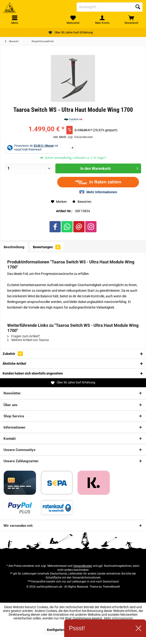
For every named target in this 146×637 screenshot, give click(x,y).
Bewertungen (47, 247)
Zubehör (13, 354)
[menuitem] (131, 20)
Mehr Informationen (118, 618)
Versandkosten (82, 566)
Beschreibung (14, 247)
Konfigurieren (57, 630)
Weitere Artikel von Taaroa (28, 340)
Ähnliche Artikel (14, 363)
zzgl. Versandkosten (80, 137)
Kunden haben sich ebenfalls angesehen (33, 373)
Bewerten (81, 202)
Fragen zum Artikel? (23, 336)
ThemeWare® (111, 586)
